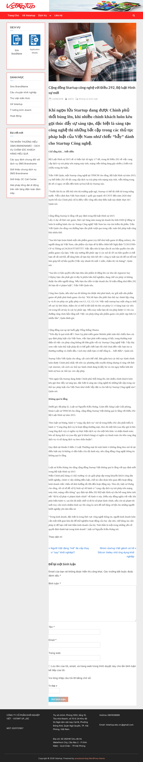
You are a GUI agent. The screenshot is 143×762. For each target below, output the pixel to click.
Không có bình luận (88, 99)
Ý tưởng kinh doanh (20, 110)
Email (53, 640)
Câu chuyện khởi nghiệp (23, 92)
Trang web (54, 653)
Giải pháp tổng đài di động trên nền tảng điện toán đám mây (25, 189)
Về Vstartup (28, 15)
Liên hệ (58, 15)
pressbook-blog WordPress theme (90, 758)
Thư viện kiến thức (20, 98)
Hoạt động (15, 115)
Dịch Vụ (42, 15)
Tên (52, 627)
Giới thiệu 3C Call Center (23, 179)
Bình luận (55, 583)
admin (71, 98)
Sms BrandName (16, 52)
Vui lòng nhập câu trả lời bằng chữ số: (70, 678)
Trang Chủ (13, 15)
